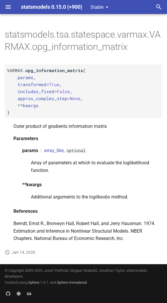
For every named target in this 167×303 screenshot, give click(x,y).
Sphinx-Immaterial (72, 282)
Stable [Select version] (96, 7)
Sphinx (33, 282)
